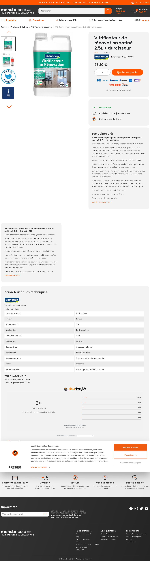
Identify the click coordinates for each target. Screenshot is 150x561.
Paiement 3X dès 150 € (15, 482)
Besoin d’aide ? (135, 482)
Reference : (116, 57)
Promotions (38, 20)
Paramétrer (130, 544)
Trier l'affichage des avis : (75, 436)
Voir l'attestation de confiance (75, 425)
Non (38, 451)
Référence (9, 305)
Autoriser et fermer (130, 536)
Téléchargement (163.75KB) (17, 383)
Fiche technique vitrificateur (17, 379)
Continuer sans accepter (130, 552)
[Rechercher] (71, 11)
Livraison (45, 482)
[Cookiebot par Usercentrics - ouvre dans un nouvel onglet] (15, 556)
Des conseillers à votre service (108, 20)
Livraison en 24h (68, 20)
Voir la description (102, 202)
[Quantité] (102, 72)
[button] (9, 107)
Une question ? (140, 2)
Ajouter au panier (127, 72)
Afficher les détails (39, 556)
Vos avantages (105, 482)
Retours (75, 482)
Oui (31, 451)
